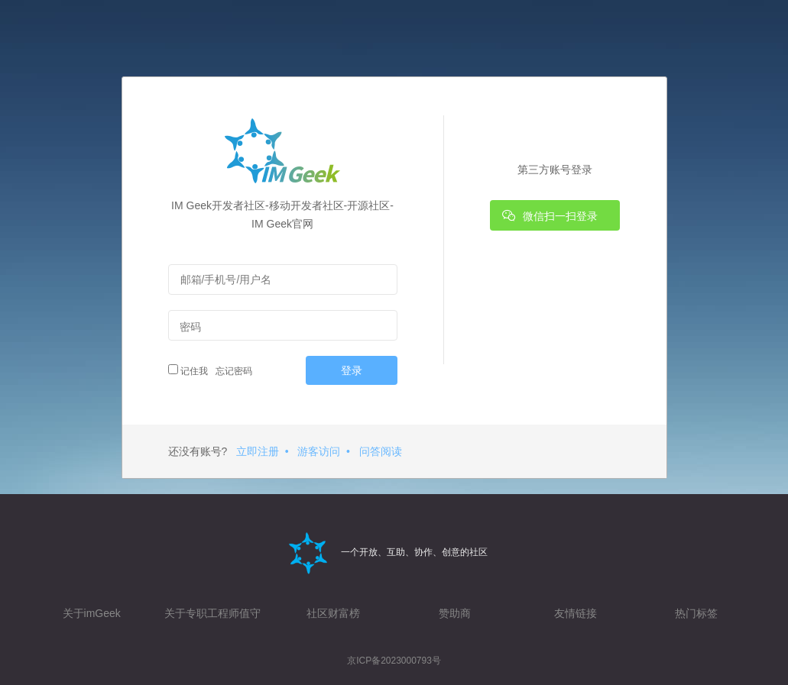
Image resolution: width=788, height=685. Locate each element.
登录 (351, 370)
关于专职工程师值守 (212, 613)
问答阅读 (380, 451)
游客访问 (318, 451)
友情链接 (575, 613)
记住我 (188, 370)
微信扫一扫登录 (550, 215)
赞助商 (455, 613)
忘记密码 (231, 371)
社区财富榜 (333, 613)
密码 (190, 327)
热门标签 (696, 613)
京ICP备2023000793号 (394, 660)
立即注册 (257, 451)
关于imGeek (92, 613)
